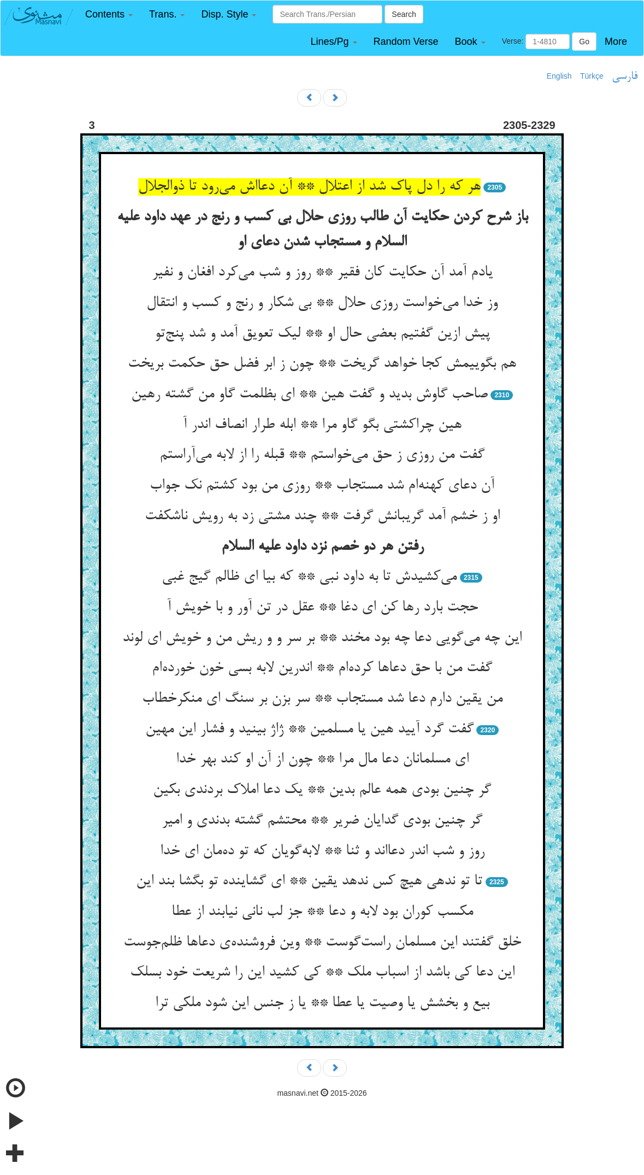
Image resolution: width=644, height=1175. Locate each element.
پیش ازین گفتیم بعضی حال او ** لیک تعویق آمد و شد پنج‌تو (322, 334)
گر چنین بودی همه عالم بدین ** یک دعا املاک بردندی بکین (322, 790)
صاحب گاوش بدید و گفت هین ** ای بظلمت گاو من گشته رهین (309, 394)
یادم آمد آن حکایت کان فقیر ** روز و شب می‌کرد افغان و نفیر (322, 272)
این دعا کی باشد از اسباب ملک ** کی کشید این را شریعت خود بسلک (322, 973)
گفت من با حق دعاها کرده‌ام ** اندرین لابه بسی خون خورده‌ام (322, 668)
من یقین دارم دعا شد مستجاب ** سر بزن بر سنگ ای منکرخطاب (322, 699)
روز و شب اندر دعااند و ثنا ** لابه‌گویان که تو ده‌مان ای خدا (322, 851)
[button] (109, 14)
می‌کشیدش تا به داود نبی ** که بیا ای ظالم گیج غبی (309, 577)
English (559, 76)
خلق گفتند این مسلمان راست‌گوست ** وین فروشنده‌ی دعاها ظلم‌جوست (322, 942)
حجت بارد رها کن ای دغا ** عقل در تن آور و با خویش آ (322, 607)
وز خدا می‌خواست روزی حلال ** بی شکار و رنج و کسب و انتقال (322, 303)
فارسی (624, 76)
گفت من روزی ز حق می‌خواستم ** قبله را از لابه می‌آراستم (322, 455)
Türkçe (592, 76)
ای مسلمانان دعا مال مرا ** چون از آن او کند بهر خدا (322, 759)
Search (404, 14)
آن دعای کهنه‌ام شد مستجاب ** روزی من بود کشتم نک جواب (322, 486)
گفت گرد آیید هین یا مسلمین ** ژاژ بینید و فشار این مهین (309, 729)
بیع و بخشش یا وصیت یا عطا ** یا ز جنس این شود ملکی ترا (322, 1003)
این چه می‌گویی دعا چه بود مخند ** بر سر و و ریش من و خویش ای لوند (322, 638)
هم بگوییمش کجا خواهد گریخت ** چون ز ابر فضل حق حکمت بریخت (322, 364)
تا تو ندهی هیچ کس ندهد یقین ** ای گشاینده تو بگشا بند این (309, 881)
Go (584, 41)
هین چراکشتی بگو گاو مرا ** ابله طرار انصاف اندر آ (322, 425)
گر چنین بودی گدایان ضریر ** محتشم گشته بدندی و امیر (322, 821)
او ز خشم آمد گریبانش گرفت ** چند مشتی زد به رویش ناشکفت (322, 516)
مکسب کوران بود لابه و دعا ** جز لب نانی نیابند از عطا (322, 912)
